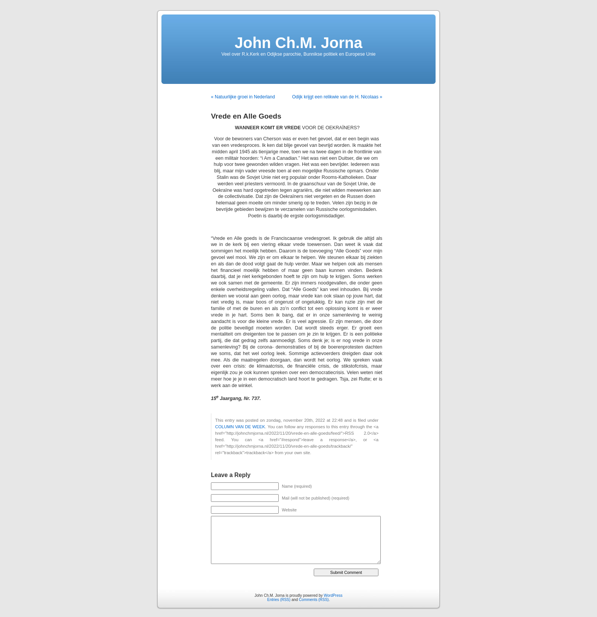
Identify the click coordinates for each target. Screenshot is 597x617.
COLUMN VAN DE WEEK (240, 426)
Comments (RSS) (314, 600)
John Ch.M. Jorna (298, 42)
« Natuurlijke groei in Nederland (243, 97)
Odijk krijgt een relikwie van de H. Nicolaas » (337, 97)
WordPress (333, 595)
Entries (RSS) (279, 600)
